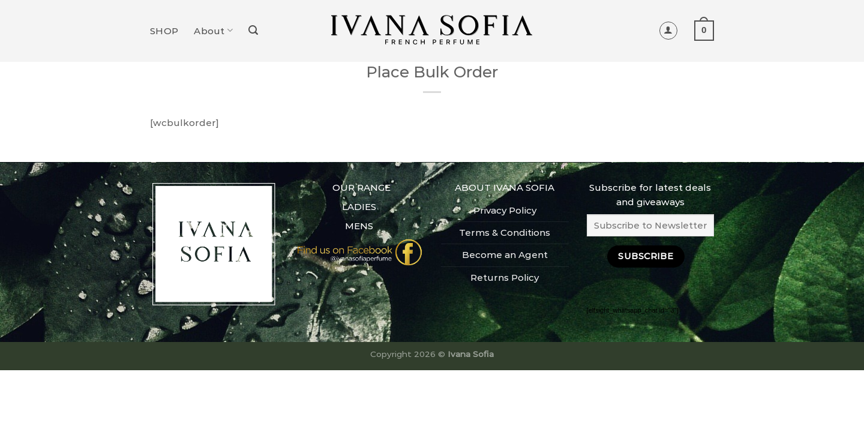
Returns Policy (504, 277)
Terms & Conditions (504, 232)
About (213, 30)
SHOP (164, 31)
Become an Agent (505, 254)
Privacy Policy (504, 210)
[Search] (253, 30)
